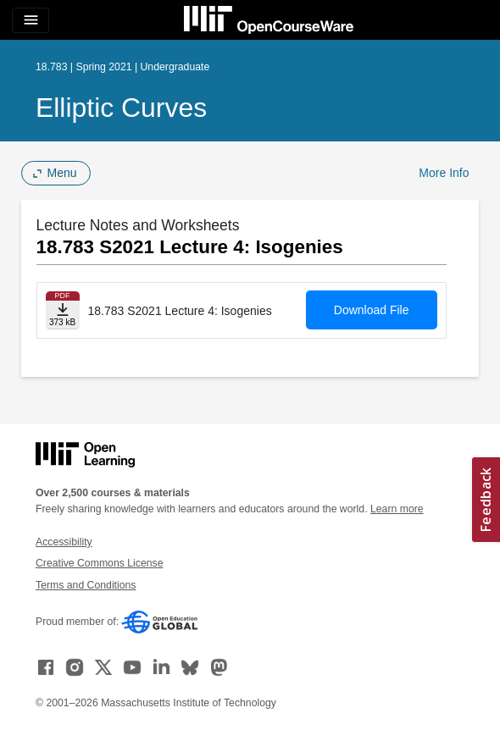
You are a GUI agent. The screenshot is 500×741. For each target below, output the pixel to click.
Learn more (397, 509)
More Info (444, 173)
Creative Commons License (99, 563)
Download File (371, 310)
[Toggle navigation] (30, 20)
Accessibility (64, 542)
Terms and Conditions (86, 585)
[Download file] (63, 310)
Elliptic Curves (121, 107)
